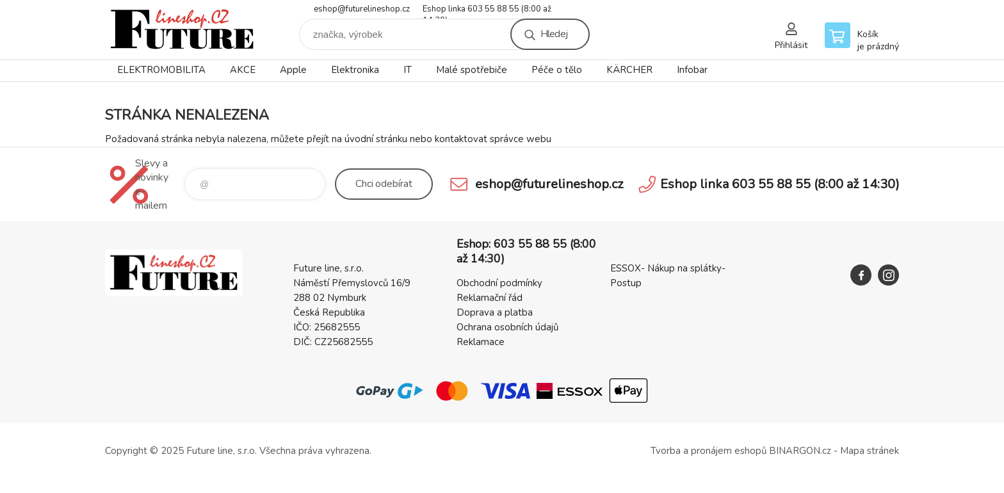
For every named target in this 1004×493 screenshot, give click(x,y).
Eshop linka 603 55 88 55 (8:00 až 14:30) (487, 10)
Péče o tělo (556, 69)
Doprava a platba (495, 312)
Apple (293, 69)
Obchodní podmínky (499, 283)
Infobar (692, 69)
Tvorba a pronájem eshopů (708, 450)
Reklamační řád (489, 297)
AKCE (242, 69)
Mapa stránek (869, 450)
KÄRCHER (629, 69)
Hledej (553, 34)
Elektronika (355, 69)
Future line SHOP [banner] (182, 30)
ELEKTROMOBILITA (161, 69)
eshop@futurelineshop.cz (362, 9)
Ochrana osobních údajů (507, 327)
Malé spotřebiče (471, 69)
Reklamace (481, 341)
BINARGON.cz (800, 450)
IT (407, 69)
